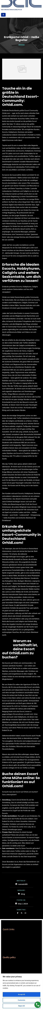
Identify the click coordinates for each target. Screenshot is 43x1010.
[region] (21, 991)
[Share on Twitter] (21, 913)
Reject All (21, 1006)
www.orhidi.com (8, 218)
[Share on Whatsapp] (25, 913)
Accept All (21, 994)
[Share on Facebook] (18, 913)
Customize (21, 1000)
